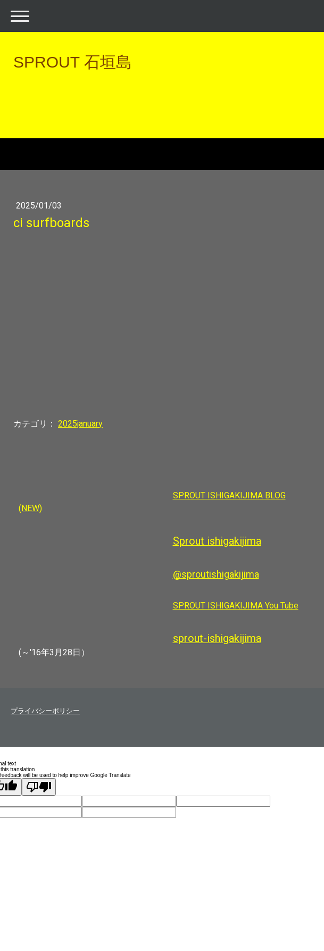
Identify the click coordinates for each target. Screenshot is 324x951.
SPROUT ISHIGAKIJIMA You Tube (235, 605)
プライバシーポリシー (45, 711)
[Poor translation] (39, 787)
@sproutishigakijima (216, 574)
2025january (80, 424)
